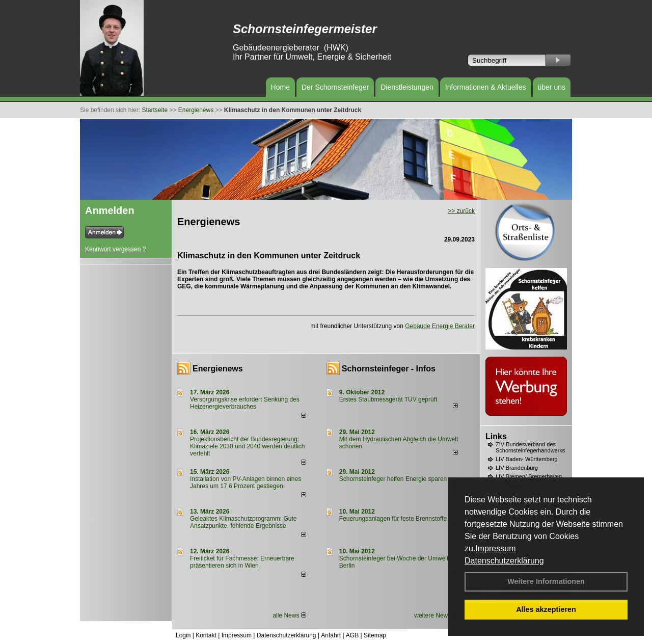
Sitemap (375, 635)
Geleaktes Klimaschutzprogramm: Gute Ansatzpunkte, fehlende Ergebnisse (243, 522)
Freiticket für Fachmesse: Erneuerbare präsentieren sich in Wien (242, 562)
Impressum (495, 548)
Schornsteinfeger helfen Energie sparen (393, 478)
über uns (551, 87)
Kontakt (206, 635)
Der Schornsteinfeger (335, 87)
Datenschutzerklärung (504, 560)
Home (280, 87)
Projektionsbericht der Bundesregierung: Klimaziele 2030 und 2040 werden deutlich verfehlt (247, 446)
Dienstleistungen (407, 87)
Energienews (218, 368)
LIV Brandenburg (517, 468)
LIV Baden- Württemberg (527, 459)
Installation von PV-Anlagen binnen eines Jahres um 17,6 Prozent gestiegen (245, 482)
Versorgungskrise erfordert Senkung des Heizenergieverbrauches (245, 403)
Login (183, 635)
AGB (352, 635)
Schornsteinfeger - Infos (389, 368)
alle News (289, 615)
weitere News (435, 615)
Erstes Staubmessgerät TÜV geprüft (388, 399)
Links (496, 436)
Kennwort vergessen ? (115, 249)
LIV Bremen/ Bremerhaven (529, 476)
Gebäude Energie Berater (440, 326)
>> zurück (461, 210)
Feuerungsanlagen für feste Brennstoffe (393, 518)
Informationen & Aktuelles (485, 87)
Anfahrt (331, 635)
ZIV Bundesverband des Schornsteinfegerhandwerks (530, 447)
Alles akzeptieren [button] (546, 609)
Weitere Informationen (546, 581)
